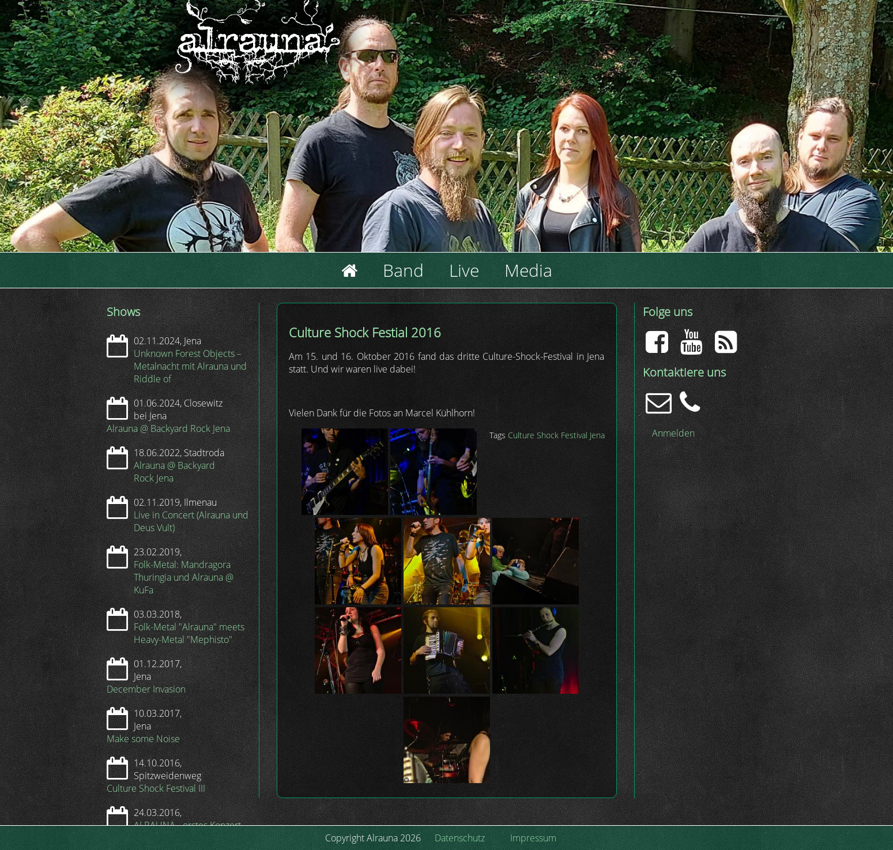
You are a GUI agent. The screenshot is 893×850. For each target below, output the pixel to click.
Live (464, 270)
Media (528, 270)
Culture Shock (533, 435)
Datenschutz (460, 838)
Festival (574, 435)
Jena (597, 435)
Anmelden (673, 433)
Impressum (533, 838)
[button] (346, 511)
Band (403, 270)
